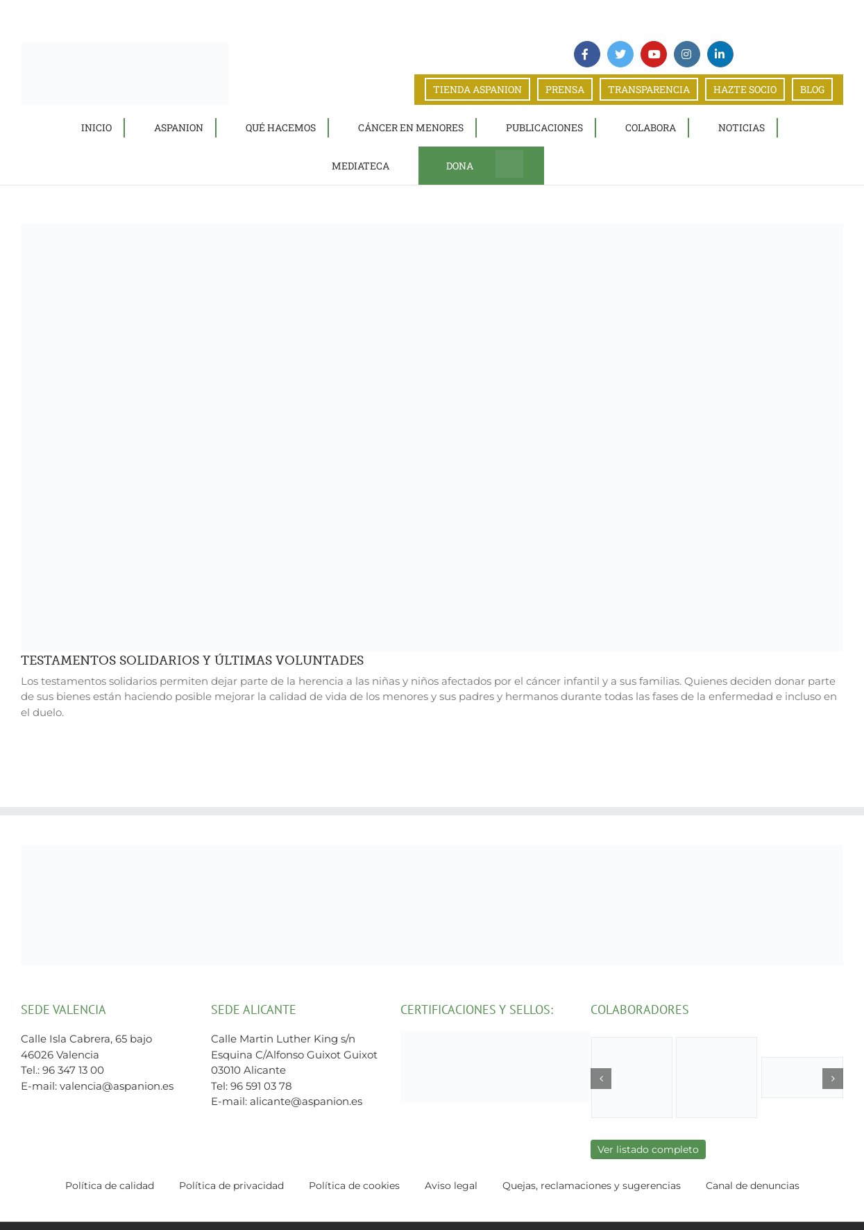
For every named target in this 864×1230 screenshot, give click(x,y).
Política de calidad (109, 1185)
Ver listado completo (648, 1149)
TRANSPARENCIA (649, 89)
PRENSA (564, 89)
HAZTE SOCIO (745, 89)
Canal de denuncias (752, 1185)
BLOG (812, 89)
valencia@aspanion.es (116, 1085)
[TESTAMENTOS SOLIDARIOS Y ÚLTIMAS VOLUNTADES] (432, 437)
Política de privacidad (231, 1185)
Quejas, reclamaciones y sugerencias (591, 1185)
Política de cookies (354, 1185)
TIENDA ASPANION (477, 89)
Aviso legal (451, 1185)
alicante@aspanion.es (306, 1101)
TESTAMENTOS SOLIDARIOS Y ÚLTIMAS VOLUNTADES (192, 660)
